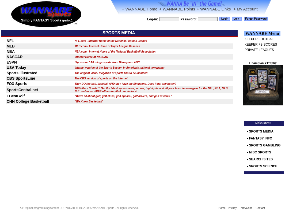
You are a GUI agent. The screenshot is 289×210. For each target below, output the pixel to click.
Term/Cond (246, 208)
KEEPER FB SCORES (261, 44)
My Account (247, 9)
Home (222, 208)
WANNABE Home (141, 9)
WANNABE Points (179, 9)
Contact (260, 208)
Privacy (232, 208)
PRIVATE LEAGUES (259, 50)
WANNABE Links (215, 9)
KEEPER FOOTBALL (260, 39)
